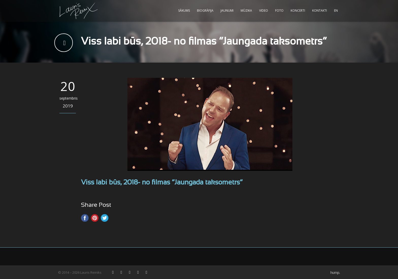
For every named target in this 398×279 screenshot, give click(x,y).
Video (263, 10)
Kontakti (319, 10)
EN (336, 10)
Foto (279, 10)
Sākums (184, 10)
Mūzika (246, 10)
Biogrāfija (205, 10)
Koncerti (298, 10)
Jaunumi (227, 10)
